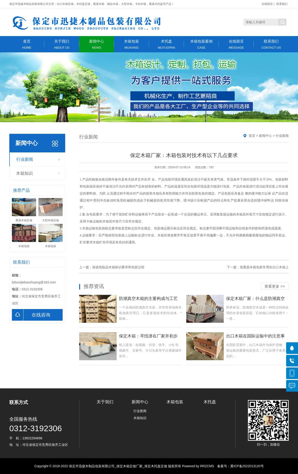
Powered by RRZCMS (197, 466)
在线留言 (267, 4)
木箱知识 (24, 173)
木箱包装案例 (201, 44)
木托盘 (166, 44)
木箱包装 (131, 44)
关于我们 (61, 44)
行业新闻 (24, 159)
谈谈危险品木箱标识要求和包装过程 (118, 267)
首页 (26, 44)
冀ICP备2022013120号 (247, 466)
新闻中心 (96, 44)
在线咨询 (31, 315)
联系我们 (282, 4)
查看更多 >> (274, 286)
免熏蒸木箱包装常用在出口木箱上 (264, 267)
